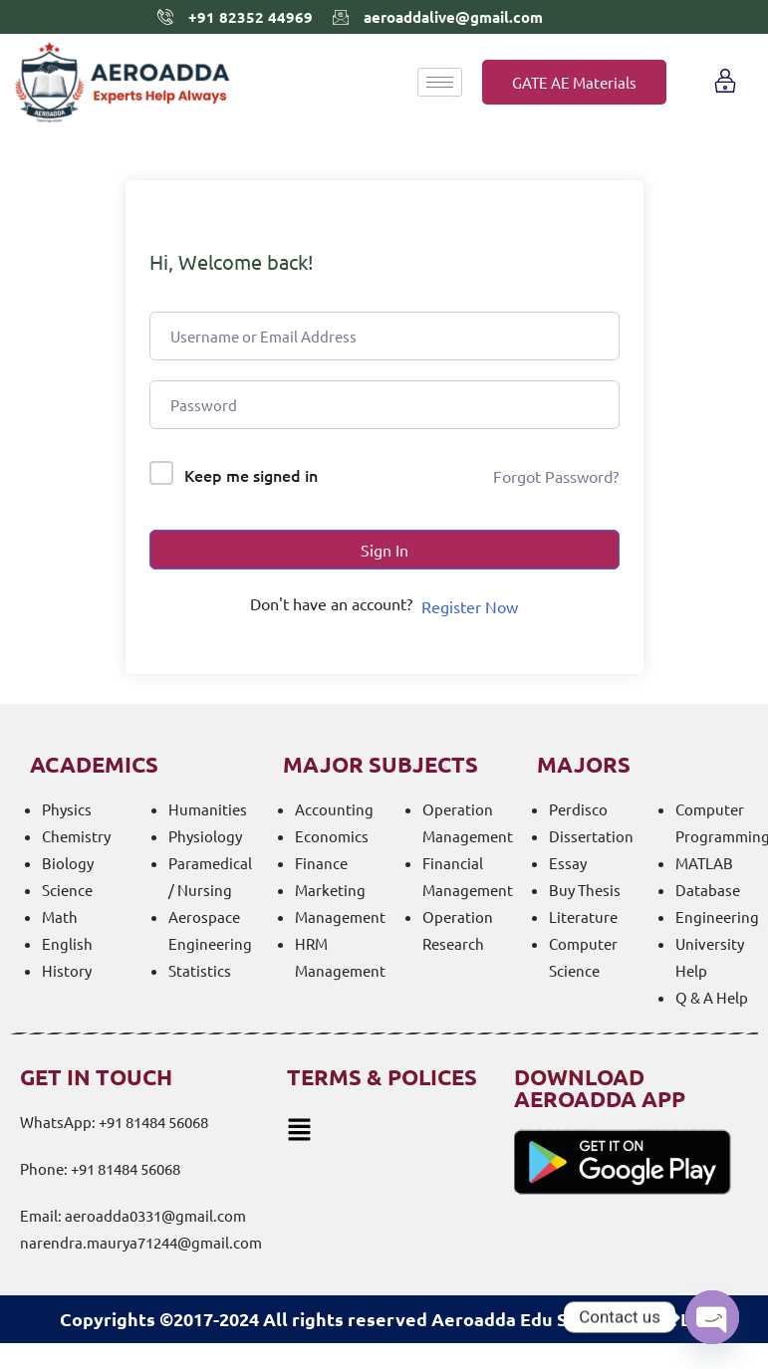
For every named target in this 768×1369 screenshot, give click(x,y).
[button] (386, 1129)
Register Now (469, 606)
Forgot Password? (556, 476)
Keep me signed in (251, 475)
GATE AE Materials (574, 82)
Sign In (384, 550)
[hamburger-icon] (439, 82)
